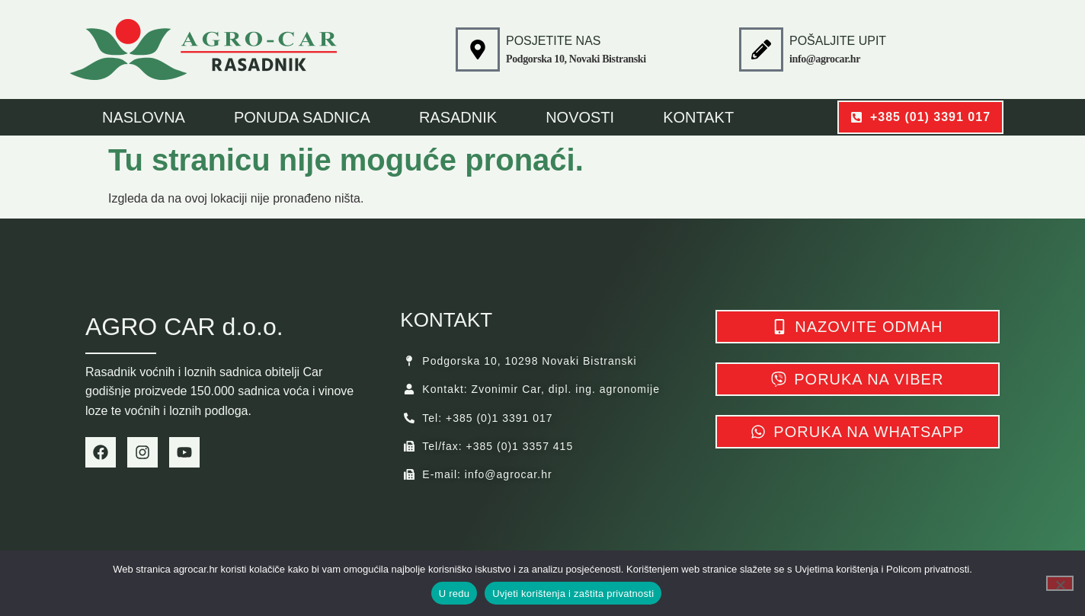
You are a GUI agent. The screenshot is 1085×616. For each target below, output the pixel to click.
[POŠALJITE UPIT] (761, 49)
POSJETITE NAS (553, 40)
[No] (1060, 583)
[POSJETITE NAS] (478, 49)
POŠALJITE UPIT (837, 40)
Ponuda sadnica (302, 117)
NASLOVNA (143, 117)
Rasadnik (458, 117)
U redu (454, 593)
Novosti (580, 117)
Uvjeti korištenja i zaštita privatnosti (573, 593)
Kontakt (698, 117)
